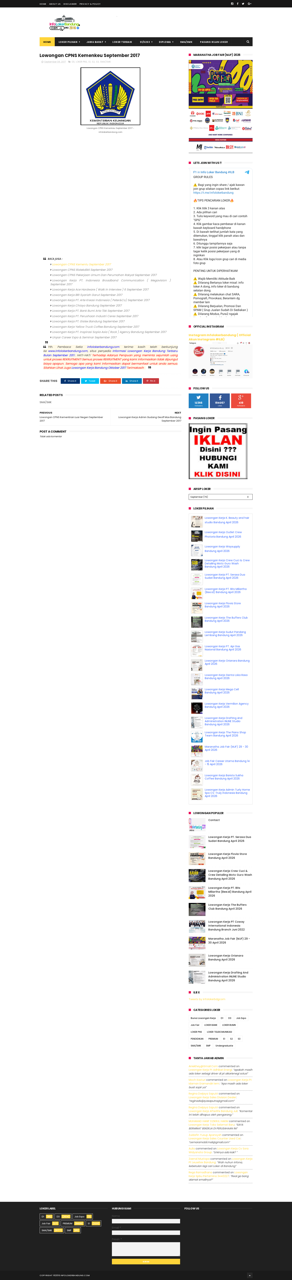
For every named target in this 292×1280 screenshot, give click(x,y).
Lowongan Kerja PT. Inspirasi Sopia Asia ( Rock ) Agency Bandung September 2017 (109, 332)
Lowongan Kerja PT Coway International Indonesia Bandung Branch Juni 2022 (226, 925)
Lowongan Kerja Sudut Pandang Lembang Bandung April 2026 (225, 633)
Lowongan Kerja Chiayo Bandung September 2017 (87, 305)
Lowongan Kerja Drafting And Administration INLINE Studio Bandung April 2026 (223, 721)
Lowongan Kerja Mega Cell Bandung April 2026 (222, 690)
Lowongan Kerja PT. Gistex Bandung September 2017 (88, 321)
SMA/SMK (186, 42)
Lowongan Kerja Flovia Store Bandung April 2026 (223, 604)
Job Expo (241, 1017)
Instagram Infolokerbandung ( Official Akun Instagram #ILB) (220, 337)
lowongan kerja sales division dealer (212, 1097)
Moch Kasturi (197, 1080)
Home (43, 3)
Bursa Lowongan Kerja (203, 1017)
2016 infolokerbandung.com (72, 1275)
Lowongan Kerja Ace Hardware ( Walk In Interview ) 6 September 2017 (100, 289)
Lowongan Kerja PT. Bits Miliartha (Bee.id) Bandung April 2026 (226, 590)
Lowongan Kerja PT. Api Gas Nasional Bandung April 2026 (223, 647)
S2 (93, 61)
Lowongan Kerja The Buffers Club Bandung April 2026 (226, 619)
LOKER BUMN (229, 1024)
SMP (208, 1045)
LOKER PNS (81, 61)
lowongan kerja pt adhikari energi (210, 1070)
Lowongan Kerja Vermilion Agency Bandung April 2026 (227, 705)
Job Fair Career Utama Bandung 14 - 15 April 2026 (227, 762)
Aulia (192, 1148)
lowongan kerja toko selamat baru (211, 1125)
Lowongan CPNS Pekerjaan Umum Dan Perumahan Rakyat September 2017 (104, 275)
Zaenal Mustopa (199, 1158)
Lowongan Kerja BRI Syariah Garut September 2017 (87, 295)
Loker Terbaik (122, 42)
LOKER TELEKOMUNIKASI (219, 1031)
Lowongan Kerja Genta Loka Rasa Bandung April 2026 (226, 676)
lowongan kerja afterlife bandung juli (213, 1111)
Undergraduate (224, 1045)
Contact (214, 820)
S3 (97, 61)
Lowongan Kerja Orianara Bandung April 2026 (227, 662)
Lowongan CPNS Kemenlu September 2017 (81, 264)
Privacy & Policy (90, 3)
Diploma (165, 42)
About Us (55, 3)
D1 (222, 1017)
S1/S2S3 (145, 42)
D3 (73, 61)
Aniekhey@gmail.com (203, 1066)
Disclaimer (70, 3)
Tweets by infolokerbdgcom (207, 999)
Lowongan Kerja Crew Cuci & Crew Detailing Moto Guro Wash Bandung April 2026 (227, 563)
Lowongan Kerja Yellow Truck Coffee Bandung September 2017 (95, 327)
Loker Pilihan (68, 42)
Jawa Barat (94, 42)
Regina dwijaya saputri (203, 1093)
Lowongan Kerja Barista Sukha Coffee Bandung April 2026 (224, 777)
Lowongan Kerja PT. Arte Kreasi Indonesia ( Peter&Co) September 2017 (100, 300)
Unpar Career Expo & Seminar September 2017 (84, 337)
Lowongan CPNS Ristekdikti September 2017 (82, 270)
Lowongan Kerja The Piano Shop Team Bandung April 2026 (225, 733)
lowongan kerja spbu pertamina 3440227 (218, 1174)
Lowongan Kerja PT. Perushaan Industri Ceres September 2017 (95, 316)
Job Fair (195, 1024)
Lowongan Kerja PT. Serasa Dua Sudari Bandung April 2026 (225, 576)
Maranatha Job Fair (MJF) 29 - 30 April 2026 (226, 748)
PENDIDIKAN (197, 1038)
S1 (89, 61)
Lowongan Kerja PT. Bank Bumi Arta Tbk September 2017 (90, 311)
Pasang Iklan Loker (214, 42)
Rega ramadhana (200, 1172)
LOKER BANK (210, 1024)
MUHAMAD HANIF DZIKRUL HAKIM (208, 1121)
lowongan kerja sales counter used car (215, 1138)
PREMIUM (213, 1038)
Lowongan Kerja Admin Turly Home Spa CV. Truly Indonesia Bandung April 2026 (227, 793)
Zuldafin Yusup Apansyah (205, 1135)
